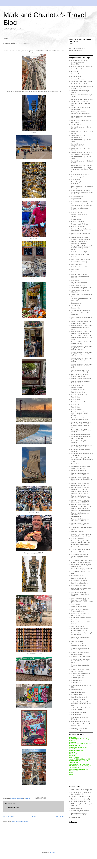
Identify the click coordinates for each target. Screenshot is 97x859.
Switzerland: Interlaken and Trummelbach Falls (80, 610)
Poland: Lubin (75, 399)
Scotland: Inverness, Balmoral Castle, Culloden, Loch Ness (81, 535)
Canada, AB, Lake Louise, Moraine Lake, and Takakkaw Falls (80, 103)
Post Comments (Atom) (20, 821)
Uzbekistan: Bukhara (78, 692)
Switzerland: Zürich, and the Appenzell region (80, 638)
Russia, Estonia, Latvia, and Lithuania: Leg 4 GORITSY (80, 501)
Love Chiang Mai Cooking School (82, 790)
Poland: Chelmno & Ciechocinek (81, 378)
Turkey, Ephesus (76, 680)
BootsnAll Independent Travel (80, 801)
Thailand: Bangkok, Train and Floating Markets (80, 649)
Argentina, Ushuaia (77, 79)
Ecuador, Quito (76, 179)
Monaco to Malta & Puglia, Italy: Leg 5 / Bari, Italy (81, 342)
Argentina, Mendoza (77, 76)
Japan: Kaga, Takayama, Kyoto (81, 288)
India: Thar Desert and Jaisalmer (81, 267)
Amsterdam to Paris (77, 69)
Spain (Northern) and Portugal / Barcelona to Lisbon (81, 589)
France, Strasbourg (77, 221)
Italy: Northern (75, 280)
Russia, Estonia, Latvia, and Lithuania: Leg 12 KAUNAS (80, 488)
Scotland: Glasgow (77, 532)
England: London (76, 199)
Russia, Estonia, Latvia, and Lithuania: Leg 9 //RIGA (80, 524)
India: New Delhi (76, 264)
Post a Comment (13, 807)
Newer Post (8, 816)
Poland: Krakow (76, 397)
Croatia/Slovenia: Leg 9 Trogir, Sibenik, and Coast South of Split (82, 168)
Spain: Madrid (75, 604)
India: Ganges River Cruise (80, 254)
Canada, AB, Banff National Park (81, 99)
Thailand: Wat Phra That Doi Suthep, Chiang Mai (80, 674)
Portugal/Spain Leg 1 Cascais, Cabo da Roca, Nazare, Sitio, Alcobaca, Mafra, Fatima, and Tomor (81, 424)
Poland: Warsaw (76, 409)
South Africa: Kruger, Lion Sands (81, 569)
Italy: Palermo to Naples (79, 283)
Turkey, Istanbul (76, 683)
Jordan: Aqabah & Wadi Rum (80, 310)
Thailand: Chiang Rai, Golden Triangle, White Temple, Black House (80, 660)
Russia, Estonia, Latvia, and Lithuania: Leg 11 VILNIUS (80, 484)
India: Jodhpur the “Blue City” (80, 259)
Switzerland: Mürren (77, 626)
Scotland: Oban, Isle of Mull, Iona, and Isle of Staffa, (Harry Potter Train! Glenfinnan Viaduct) (81, 542)
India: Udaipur (75, 269)
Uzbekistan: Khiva (77, 694)
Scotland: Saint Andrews (79, 547)
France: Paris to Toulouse (79, 224)
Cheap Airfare (75, 817)
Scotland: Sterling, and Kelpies (81, 549)
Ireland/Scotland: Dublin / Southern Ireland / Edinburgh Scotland (80, 276)
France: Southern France (79, 226)
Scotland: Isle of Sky (77, 538)
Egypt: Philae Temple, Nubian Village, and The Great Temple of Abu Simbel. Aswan (81, 192)
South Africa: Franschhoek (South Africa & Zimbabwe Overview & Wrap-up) (79, 556)
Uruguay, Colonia (76, 689)
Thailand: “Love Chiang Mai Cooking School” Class (80, 645)
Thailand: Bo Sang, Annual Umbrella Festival (80, 653)
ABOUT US (73, 44)
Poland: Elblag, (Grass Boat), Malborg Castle (80, 382)
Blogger (52, 852)
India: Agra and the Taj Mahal (80, 252)
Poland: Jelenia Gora (78, 392)
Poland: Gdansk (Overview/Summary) (78, 388)
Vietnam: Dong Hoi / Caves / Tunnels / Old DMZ (80, 709)
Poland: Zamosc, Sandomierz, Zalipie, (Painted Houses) (81, 419)
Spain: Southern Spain (78, 607)
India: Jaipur (75, 257)
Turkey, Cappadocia (77, 678)
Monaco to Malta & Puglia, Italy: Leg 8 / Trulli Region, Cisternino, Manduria (81, 359)
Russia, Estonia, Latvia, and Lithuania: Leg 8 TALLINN (80, 520)
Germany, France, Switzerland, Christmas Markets (81, 230)
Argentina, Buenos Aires (79, 74)
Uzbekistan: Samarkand (79, 697)
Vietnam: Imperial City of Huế (80, 721)
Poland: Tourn (75, 407)
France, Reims (76, 219)
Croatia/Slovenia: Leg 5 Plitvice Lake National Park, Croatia (81, 153)
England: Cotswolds (77, 196)
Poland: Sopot (75, 404)
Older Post (59, 816)
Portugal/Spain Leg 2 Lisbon (80, 434)
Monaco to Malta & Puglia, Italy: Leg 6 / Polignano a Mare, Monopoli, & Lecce (81, 347)
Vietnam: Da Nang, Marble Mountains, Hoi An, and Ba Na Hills (81, 703)
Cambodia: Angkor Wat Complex (81, 81)
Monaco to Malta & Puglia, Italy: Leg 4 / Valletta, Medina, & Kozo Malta (81, 337)
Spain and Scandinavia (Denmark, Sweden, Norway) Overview (80, 594)
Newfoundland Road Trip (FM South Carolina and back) (80, 371)
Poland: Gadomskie (77, 385)
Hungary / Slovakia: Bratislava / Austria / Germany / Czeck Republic (81, 247)
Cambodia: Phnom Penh (79, 84)
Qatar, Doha (75, 464)
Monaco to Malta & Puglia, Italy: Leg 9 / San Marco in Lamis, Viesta (81, 365)
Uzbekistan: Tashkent (78, 699)
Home (34, 816)
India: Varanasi (76, 272)
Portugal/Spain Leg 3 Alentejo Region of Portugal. (80, 437)
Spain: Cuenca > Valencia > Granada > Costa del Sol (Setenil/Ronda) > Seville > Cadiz (82, 600)
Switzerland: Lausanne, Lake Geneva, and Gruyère (80, 614)
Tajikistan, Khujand (77, 641)
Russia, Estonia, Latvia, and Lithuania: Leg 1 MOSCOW (80, 474)
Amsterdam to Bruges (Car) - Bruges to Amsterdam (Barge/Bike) (80, 62)
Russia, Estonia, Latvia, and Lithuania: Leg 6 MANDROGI (80, 509)
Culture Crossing (76, 808)
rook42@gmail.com (75, 50)
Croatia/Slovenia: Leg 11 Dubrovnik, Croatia (79, 136)
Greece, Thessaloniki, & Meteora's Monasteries (79, 242)
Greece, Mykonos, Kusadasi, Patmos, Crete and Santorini (80, 238)
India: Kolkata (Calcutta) (79, 262)
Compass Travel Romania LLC (81, 796)
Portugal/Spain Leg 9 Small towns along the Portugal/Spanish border (82, 459)
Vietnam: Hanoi (76, 715)
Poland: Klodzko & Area (79, 394)
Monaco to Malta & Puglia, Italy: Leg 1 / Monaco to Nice (81, 322)
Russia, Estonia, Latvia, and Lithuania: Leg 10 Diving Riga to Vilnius (81, 479)
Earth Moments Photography (80, 799)
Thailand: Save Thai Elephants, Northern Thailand (81, 670)
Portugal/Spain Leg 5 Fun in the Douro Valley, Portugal (81, 446)
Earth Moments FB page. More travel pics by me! (81, 793)
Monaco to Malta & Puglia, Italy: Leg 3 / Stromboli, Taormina (81, 332)
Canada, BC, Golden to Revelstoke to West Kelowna (80, 112)
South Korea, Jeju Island (79, 580)
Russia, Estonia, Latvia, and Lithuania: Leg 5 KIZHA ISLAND (81, 505)
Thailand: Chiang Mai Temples (81, 656)
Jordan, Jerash (76, 305)
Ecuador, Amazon (77, 172)
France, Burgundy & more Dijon (81, 66)
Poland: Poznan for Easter (79, 402)
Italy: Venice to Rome (78, 285)
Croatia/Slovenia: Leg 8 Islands (81, 165)
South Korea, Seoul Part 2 (79, 585)
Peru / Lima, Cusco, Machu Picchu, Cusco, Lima (80, 375)
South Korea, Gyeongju (78, 578)
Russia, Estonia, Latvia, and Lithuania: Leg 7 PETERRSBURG (80, 514)
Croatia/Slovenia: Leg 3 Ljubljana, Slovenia (78, 145)
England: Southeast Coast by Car (82, 201)
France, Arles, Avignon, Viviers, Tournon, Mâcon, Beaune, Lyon (81, 205)
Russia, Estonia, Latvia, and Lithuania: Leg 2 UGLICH (80, 492)
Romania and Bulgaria (78, 470)
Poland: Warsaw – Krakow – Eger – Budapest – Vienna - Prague (80, 413)
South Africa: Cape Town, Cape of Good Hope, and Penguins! (81, 561)
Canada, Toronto (76, 124)
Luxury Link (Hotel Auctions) (80, 811)
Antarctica (74, 71)
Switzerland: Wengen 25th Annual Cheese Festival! (79, 629)
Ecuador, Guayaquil (77, 177)
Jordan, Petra (75, 308)
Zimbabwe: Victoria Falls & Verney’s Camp (80, 729)
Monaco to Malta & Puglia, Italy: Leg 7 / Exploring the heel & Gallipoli (81, 353)
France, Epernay (76, 212)
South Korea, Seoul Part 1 (79, 583)
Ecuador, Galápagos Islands (80, 174)
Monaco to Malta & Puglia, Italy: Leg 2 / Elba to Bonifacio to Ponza (81, 327)
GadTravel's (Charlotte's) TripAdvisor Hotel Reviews (79, 814)
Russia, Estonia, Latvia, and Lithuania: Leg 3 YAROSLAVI (80, 497)
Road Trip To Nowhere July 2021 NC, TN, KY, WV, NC (81, 467)
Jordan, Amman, (76, 303)
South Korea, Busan (77, 575)
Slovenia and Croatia (78, 552)
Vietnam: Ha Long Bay (78, 712)
